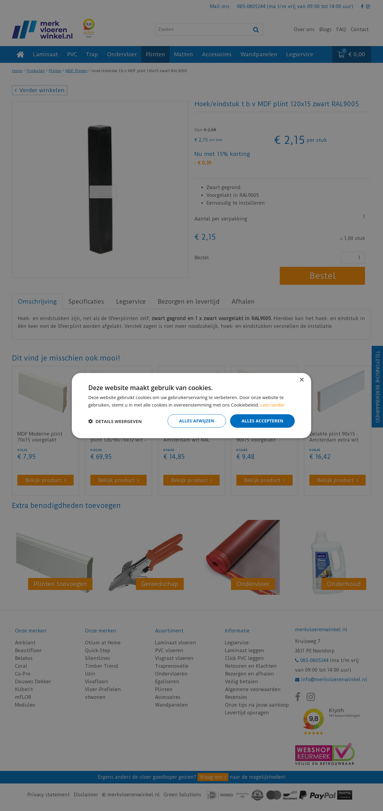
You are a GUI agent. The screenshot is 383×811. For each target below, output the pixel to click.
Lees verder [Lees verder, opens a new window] (272, 404)
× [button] (301, 380)
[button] (115, 421)
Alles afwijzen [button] (197, 421)
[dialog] (191, 405)
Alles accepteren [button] (262, 421)
